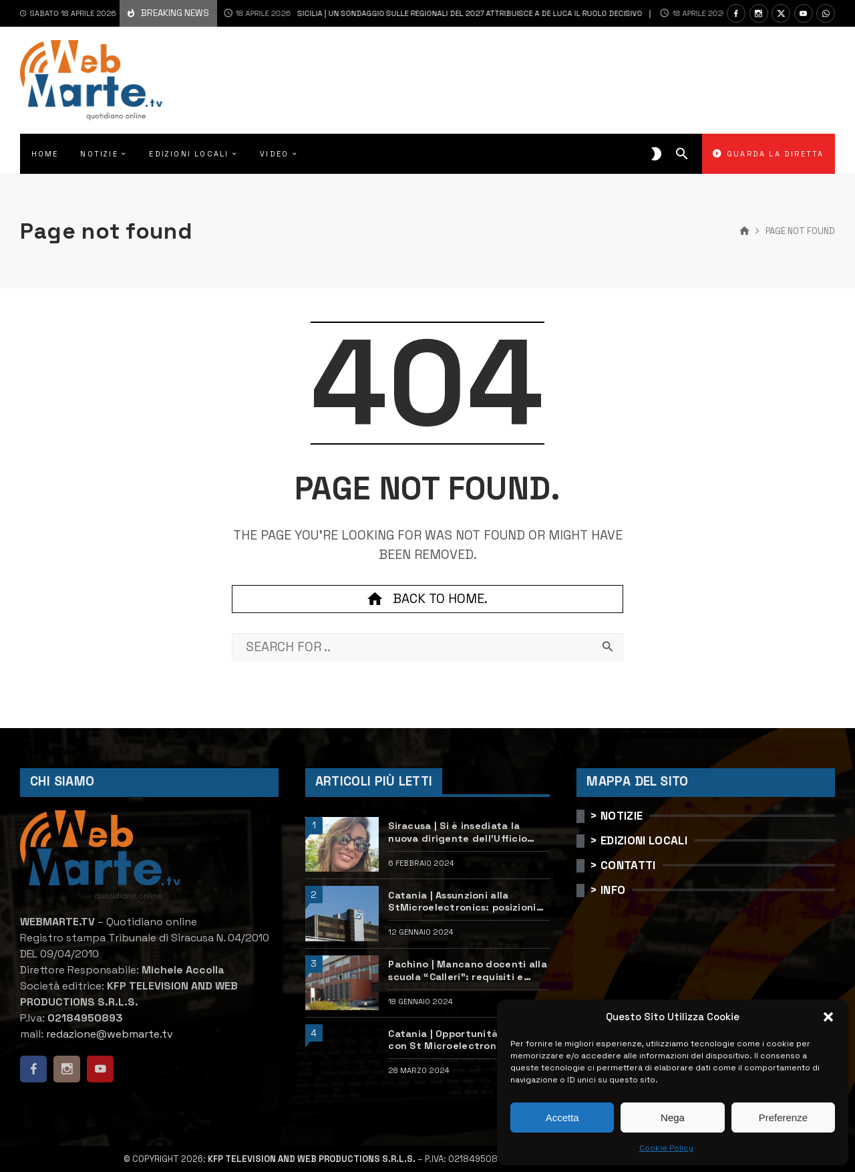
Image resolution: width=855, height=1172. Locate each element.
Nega (673, 1117)
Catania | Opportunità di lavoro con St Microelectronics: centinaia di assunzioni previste (468, 1040)
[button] (828, 1017)
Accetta (562, 1117)
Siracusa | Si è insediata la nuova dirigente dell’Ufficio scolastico (457, 832)
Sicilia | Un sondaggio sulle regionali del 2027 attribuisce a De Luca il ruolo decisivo (412, 13)
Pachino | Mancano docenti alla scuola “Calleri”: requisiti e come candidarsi (467, 970)
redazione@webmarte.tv (109, 1034)
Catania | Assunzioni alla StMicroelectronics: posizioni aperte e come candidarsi (462, 901)
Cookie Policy (666, 1148)
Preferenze (783, 1117)
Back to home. (427, 599)
